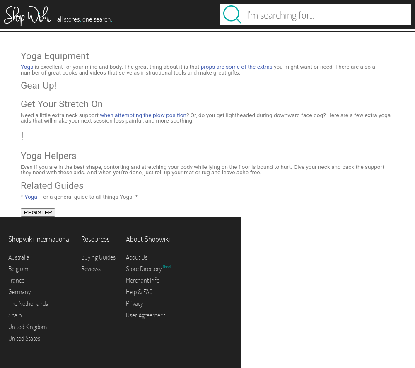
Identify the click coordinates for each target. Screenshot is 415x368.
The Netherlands (28, 303)
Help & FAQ (139, 292)
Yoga (27, 66)
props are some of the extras (237, 66)
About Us (136, 257)
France (16, 280)
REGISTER (38, 212)
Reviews (91, 269)
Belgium (18, 269)
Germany (19, 292)
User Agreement (145, 315)
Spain (15, 315)
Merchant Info (142, 280)
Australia (18, 257)
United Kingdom (27, 326)
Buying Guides (98, 257)
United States (24, 338)
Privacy (134, 303)
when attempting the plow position (143, 115)
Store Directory (144, 269)
